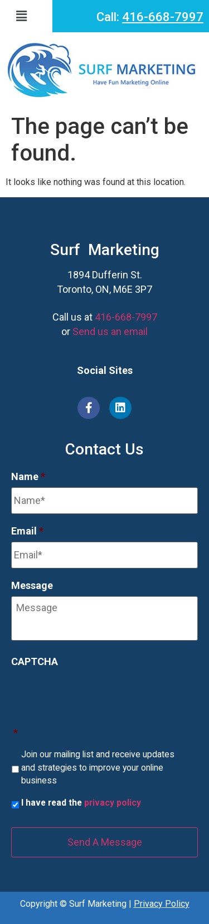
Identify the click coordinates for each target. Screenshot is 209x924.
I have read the (81, 802)
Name (28, 476)
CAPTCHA (34, 661)
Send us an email (110, 331)
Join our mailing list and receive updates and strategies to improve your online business (97, 767)
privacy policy (112, 802)
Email (27, 531)
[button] (29, 16)
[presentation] (96, 694)
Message (32, 585)
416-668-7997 (162, 17)
